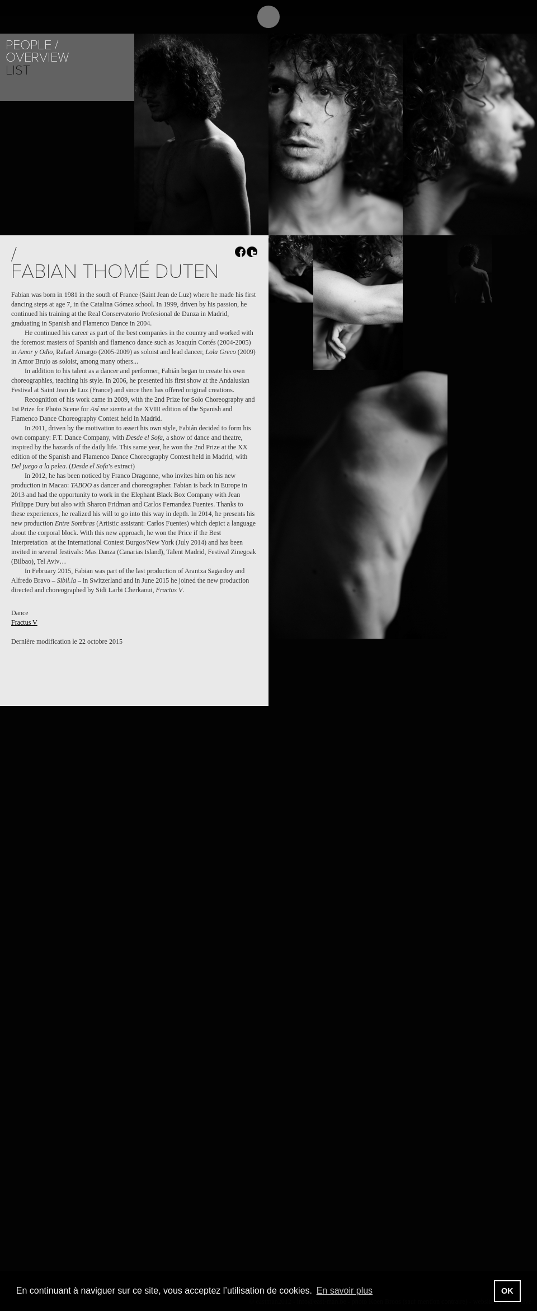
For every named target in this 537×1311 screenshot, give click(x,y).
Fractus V (24, 622)
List (18, 70)
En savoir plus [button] (345, 1290)
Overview (37, 57)
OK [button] (507, 1290)
